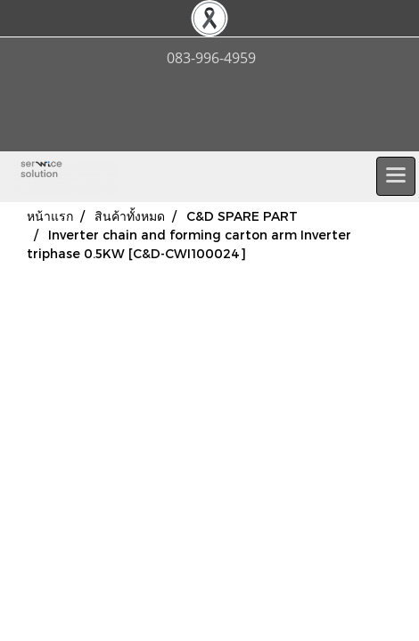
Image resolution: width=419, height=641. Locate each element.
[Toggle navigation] (395, 176)
